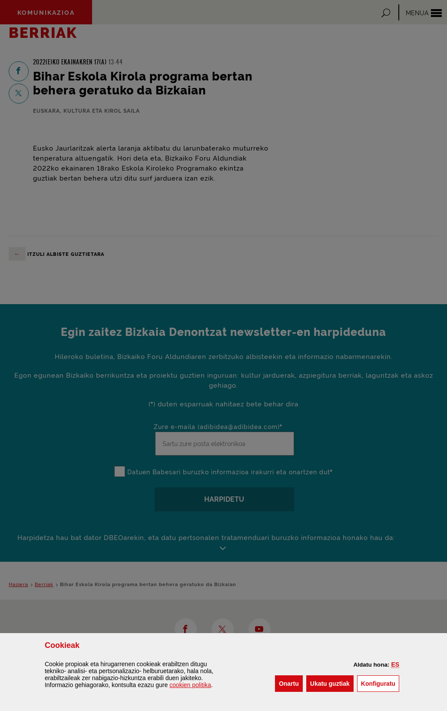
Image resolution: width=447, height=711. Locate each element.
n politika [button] (190, 684)
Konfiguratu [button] (380, 683)
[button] (395, 664)
